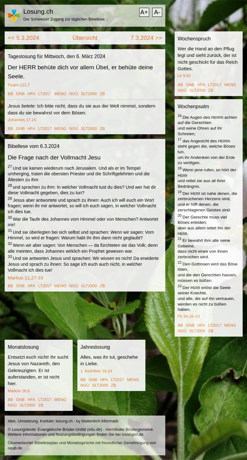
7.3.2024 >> (146, 37)
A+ (144, 12)
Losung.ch (38, 11)
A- (157, 12)
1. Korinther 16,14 (96, 371)
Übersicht (84, 37)
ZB (102, 93)
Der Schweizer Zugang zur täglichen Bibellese (64, 19)
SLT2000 (89, 93)
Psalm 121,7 (19, 85)
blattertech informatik (100, 421)
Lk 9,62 (184, 75)
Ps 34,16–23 (189, 316)
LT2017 (44, 93)
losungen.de (133, 434)
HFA (31, 93)
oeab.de (15, 448)
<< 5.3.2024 (23, 37)
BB (10, 93)
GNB (20, 93)
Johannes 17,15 (22, 119)
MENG (60, 93)
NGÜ (73, 93)
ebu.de (95, 429)
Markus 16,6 (19, 391)
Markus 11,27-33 (25, 277)
